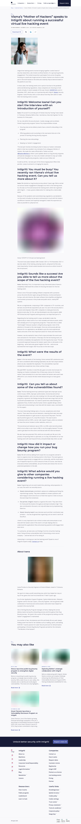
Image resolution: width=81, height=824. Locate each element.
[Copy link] (35, 32)
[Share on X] (26, 32)
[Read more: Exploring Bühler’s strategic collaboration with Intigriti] (56, 657)
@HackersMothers (23, 153)
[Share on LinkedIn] (31, 32)
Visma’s (56, 92)
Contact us (35, 541)
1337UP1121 (53, 90)
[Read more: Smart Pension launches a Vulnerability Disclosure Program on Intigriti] (25, 699)
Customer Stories (19, 8)
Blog (12, 8)
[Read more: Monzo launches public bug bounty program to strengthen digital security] (25, 657)
